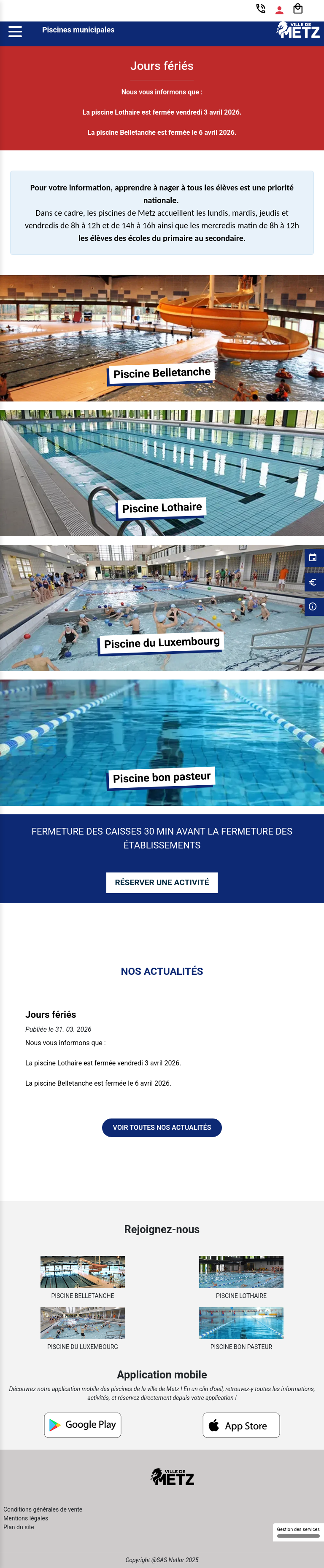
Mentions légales (25, 1518)
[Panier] (298, 9)
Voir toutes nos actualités (162, 1128)
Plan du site (18, 1527)
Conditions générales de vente (42, 1509)
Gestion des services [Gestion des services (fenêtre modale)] (298, 1532)
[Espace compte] (279, 10)
